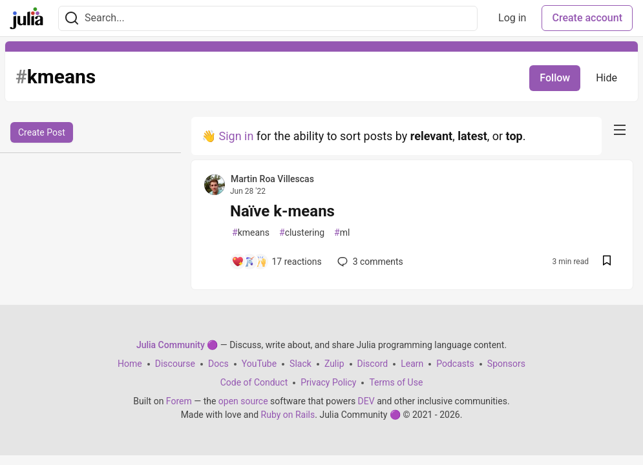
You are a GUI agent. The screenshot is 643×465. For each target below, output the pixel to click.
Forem (179, 401)
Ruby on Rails (288, 414)
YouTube (259, 363)
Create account (587, 18)
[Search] (72, 18)
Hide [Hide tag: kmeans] (606, 78)
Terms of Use (396, 382)
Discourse (175, 363)
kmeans (250, 233)
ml (342, 233)
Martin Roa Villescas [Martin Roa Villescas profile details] (272, 179)
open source (243, 401)
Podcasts (455, 363)
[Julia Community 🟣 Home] (26, 18)
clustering (301, 233)
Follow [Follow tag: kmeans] (555, 78)
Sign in (235, 136)
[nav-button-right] (620, 130)
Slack (300, 363)
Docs (218, 363)
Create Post (41, 132)
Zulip (334, 363)
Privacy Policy (328, 382)
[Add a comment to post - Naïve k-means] (277, 261)
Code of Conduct (254, 382)
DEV (366, 401)
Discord (372, 363)
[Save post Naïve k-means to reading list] (607, 261)
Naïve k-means (282, 211)
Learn (412, 363)
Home (130, 363)
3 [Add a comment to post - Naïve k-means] (369, 261)
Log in (512, 18)
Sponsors (506, 363)
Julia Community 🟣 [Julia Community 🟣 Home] (177, 345)
